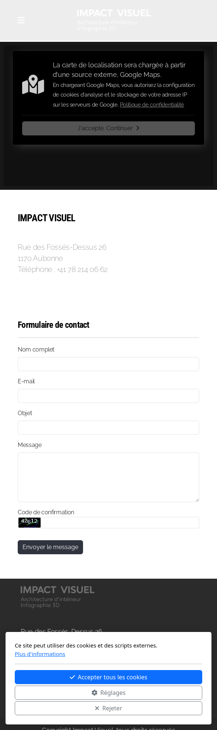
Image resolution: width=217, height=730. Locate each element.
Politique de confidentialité (152, 104)
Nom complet (36, 349)
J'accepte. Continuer (109, 128)
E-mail (26, 381)
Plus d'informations (40, 653)
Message (30, 444)
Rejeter (108, 708)
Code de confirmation (46, 512)
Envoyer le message (50, 547)
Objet (25, 413)
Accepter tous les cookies (109, 677)
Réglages (108, 693)
